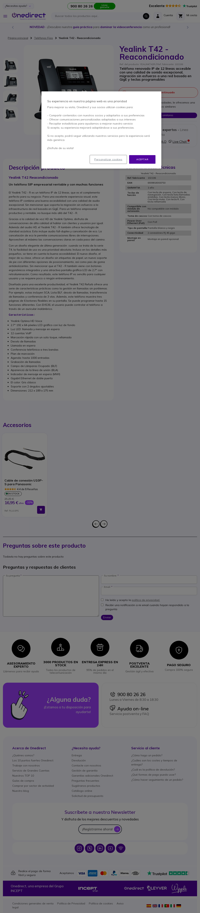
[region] (101, 130)
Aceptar (142, 159)
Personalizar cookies (108, 159)
